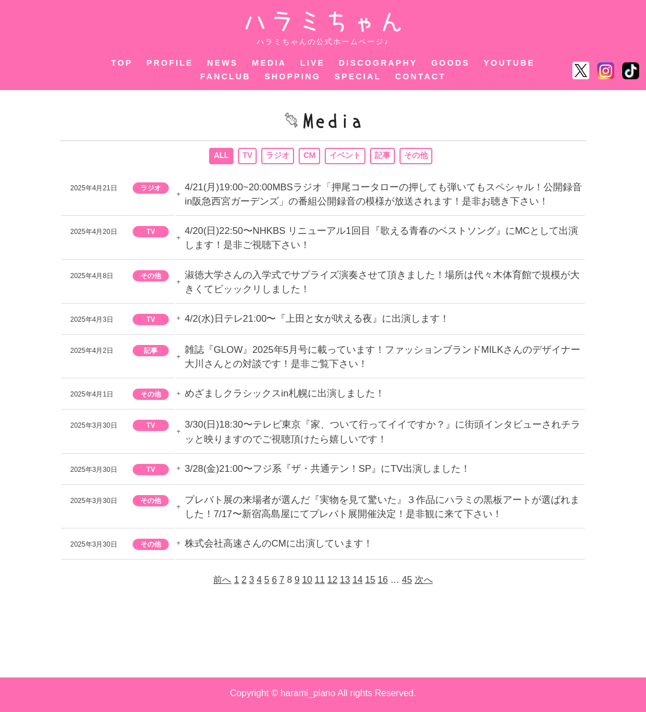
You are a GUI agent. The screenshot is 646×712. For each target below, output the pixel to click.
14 (357, 582)
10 (307, 582)
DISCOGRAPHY (378, 62)
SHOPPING (293, 76)
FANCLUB (225, 76)
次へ (424, 582)
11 (319, 582)
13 (345, 582)
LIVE (312, 62)
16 (383, 582)
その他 (416, 156)
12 (333, 582)
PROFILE (169, 62)
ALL (221, 156)
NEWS (222, 62)
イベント (346, 156)
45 (407, 582)
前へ (222, 582)
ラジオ (278, 156)
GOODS (450, 62)
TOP (122, 62)
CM (310, 156)
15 (370, 582)
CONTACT (420, 76)
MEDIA (269, 62)
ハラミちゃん (323, 21)
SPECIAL (357, 76)
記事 (383, 156)
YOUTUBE (509, 62)
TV (248, 156)
